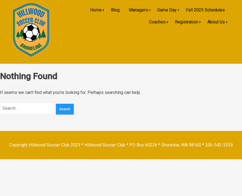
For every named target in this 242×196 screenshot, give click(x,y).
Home (96, 10)
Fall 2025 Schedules (205, 10)
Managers (138, 10)
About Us (216, 21)
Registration (186, 21)
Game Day (167, 10)
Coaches (157, 21)
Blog (115, 10)
